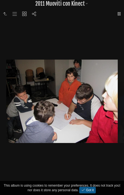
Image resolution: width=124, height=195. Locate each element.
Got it (89, 190)
